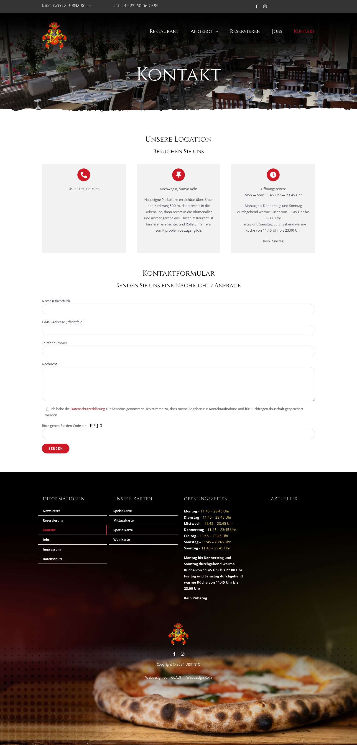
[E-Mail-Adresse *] (178, 401)
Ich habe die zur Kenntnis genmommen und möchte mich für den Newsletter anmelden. (178, 420)
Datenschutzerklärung (192, 414)
